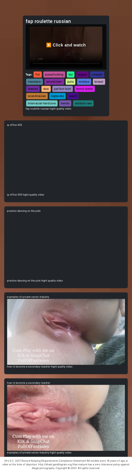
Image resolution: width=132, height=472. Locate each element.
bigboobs (57, 96)
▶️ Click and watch (66, 45)
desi (46, 89)
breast (99, 81)
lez (71, 74)
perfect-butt (62, 89)
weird (73, 96)
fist (37, 74)
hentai (65, 103)
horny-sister (84, 89)
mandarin (34, 81)
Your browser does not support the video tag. (66, 160)
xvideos (84, 81)
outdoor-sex (83, 103)
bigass (82, 74)
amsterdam (54, 81)
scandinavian (37, 96)
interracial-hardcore (42, 103)
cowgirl (97, 74)
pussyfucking (54, 74)
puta (70, 81)
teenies (33, 89)
